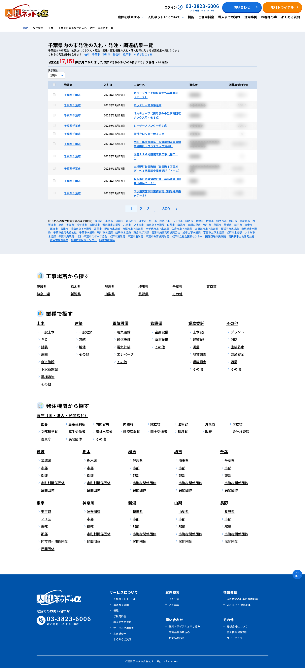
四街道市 (94, 225)
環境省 (183, 431)
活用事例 (250, 17)
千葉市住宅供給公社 (65, 232)
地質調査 (199, 354)
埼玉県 (143, 286)
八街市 (127, 225)
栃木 (86, 451)
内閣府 (128, 424)
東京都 (211, 286)
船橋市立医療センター (84, 240)
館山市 (233, 221)
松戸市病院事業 (59, 240)
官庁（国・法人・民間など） (62, 415)
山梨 (178, 503)
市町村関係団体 (53, 482)
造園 (44, 354)
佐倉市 (210, 221)
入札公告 (174, 599)
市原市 (109, 221)
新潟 (132, 503)
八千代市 (177, 221)
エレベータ (125, 354)
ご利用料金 (206, 17)
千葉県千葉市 (72, 95)
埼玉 (178, 451)
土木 (41, 323)
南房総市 (245, 221)
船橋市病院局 (107, 240)
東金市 (248, 225)
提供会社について (237, 626)
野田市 (153, 221)
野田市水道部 (112, 228)
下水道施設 (49, 369)
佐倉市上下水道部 (182, 228)
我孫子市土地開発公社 (241, 236)
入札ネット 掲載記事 (239, 605)
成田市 (99, 221)
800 (166, 209)
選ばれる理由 (121, 605)
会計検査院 (240, 431)
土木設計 (199, 331)
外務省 (210, 424)
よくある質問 (290, 17)
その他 (177, 293)
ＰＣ (44, 339)
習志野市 (131, 221)
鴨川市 (207, 225)
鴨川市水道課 (105, 232)
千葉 (224, 451)
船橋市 (116, 54)
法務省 (183, 424)
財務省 (237, 424)
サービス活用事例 (123, 628)
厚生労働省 (76, 431)
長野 (224, 503)
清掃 (234, 361)
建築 (79, 323)
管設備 (156, 323)
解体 (82, 346)
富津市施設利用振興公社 (166, 232)
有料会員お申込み (179, 632)
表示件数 (53, 70)
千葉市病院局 (66, 236)
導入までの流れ (229, 17)
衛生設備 (161, 339)
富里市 (98, 228)
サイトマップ (234, 638)
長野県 (143, 293)
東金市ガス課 (141, 232)
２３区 (46, 518)
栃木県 (76, 286)
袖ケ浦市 (82, 225)
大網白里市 (194, 225)
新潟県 (76, 293)
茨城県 (42, 286)
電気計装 (123, 346)
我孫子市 (164, 221)
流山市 (119, 221)
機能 (191, 17)
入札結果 (174, 605)
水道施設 (47, 361)
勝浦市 (228, 225)
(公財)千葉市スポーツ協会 (92, 236)
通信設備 (123, 339)
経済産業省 (131, 431)
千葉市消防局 (135, 236)
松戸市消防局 (117, 236)
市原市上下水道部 (132, 228)
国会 (44, 424)
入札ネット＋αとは (124, 599)
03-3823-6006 (69, 621)
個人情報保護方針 (237, 632)
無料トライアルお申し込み (184, 626)
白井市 (171, 225)
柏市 (86, 54)
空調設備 (161, 331)
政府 (208, 431)
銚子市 (238, 225)
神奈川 (88, 503)
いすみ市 (138, 225)
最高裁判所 (76, 424)
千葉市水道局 (87, 232)
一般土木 (47, 331)
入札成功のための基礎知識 (242, 599)
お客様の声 (269, 17)
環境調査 (199, 361)
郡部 (44, 475)
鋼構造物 (47, 376)
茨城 (41, 451)
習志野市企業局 (111, 225)
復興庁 (46, 439)
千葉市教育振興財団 (157, 236)
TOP (297, 575)
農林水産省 (104, 431)
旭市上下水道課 (192, 232)
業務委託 (196, 323)
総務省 (155, 424)
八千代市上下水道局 (157, 228)
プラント (237, 331)
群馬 (132, 451)
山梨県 (110, 293)
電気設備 (120, 323)
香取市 (70, 225)
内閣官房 (102, 424)
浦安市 (143, 221)
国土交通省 (158, 431)
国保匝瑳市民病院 (215, 236)
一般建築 (85, 331)
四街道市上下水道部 (206, 228)
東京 (41, 503)
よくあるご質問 (122, 639)
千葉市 (96, 54)
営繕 (82, 339)
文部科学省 (49, 431)
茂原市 (217, 225)
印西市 (189, 221)
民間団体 (75, 439)
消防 (234, 339)
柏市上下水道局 (155, 225)
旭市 (61, 225)
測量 (196, 346)
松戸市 (127, 54)
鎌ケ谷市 (221, 221)
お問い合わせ (177, 638)
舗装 (44, 346)
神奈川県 (43, 293)
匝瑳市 (54, 228)
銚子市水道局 (123, 232)
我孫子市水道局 (230, 228)
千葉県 (177, 286)
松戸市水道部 (234, 232)
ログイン (170, 7)
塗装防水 (237, 346)
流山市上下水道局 (81, 228)
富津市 (64, 228)
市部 (44, 467)
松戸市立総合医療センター (187, 236)
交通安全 (237, 354)
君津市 (199, 221)
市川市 (106, 54)
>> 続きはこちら (142, 54)
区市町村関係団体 (54, 541)
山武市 (181, 225)
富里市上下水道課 (213, 232)
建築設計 (199, 339)
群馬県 (110, 286)
